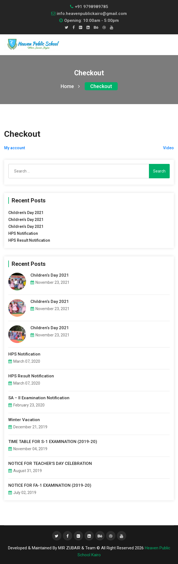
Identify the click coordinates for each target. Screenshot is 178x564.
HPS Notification (23, 233)
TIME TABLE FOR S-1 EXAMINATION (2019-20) (52, 441)
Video (168, 148)
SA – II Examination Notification (38, 397)
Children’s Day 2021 (25, 212)
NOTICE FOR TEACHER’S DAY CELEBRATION (50, 463)
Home (70, 86)
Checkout (101, 86)
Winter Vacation (24, 419)
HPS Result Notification (29, 240)
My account (14, 148)
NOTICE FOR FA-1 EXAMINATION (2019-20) (49, 485)
